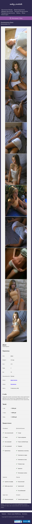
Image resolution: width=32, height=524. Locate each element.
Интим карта (4, 14)
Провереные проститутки (8, 13)
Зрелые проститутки (19, 9)
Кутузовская (13, 384)
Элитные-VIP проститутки (21, 11)
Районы (18, 13)
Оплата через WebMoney (14, 514)
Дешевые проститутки (7, 11)
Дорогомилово (14, 380)
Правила (4, 514)
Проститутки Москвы (7, 9)
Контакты (24, 514)
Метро (23, 13)
